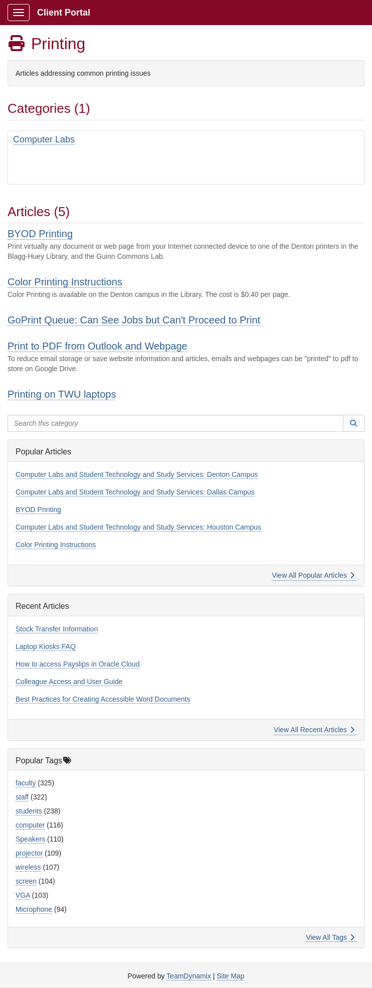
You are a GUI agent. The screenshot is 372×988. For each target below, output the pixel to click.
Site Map (230, 976)
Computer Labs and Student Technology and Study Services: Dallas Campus (135, 492)
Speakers (30, 839)
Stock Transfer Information (57, 629)
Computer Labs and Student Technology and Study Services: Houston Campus (138, 527)
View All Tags (330, 937)
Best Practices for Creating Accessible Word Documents (103, 699)
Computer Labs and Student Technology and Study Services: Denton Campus (137, 474)
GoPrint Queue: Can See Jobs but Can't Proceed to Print (134, 319)
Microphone (34, 909)
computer (30, 825)
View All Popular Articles (313, 575)
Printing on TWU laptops (62, 394)
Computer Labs (44, 139)
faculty (26, 783)
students (29, 811)
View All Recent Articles (314, 730)
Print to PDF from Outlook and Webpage (98, 346)
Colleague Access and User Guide (69, 682)
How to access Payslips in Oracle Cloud (77, 664)
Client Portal (63, 13)
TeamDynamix (188, 976)
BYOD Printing (40, 233)
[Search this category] (175, 423)
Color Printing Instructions (65, 281)
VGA (23, 895)
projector (29, 853)
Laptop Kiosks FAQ (46, 646)
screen (26, 881)
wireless (28, 867)
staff (22, 797)
